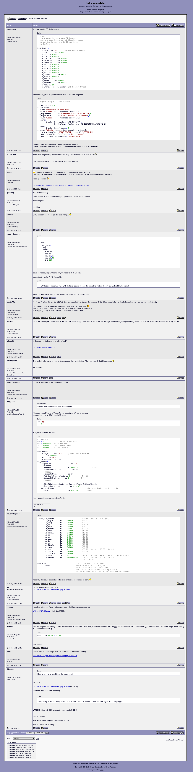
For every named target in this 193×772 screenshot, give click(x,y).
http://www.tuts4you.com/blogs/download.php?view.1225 (55, 656)
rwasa (101, 770)
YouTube (113, 767)
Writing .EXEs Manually (42, 611)
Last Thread (170, 740)
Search (94, 9)
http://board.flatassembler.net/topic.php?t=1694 (51, 589)
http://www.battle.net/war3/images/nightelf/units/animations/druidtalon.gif (61, 185)
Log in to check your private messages (92, 12)
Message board (113, 764)
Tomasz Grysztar (95, 767)
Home (89, 9)
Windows (22, 19)
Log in (109, 12)
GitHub (107, 767)
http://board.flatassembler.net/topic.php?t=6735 (51, 686)
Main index (76, 764)
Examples (103, 764)
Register (101, 9)
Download (84, 764)
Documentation (94, 764)
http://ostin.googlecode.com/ (44, 347)
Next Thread (179, 740)
